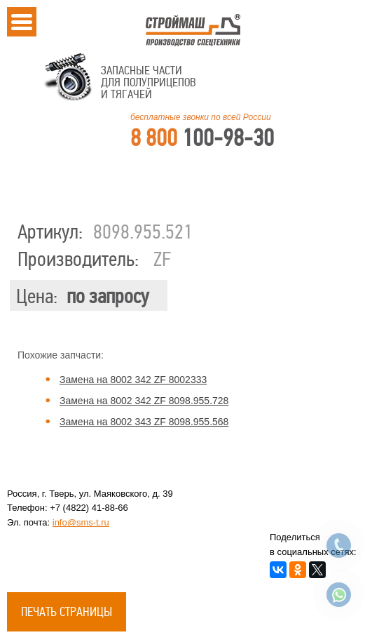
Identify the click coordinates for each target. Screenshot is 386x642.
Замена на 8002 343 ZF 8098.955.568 (144, 421)
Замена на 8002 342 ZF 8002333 (133, 379)
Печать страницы (66, 612)
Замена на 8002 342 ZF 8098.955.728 (144, 400)
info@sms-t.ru (81, 522)
